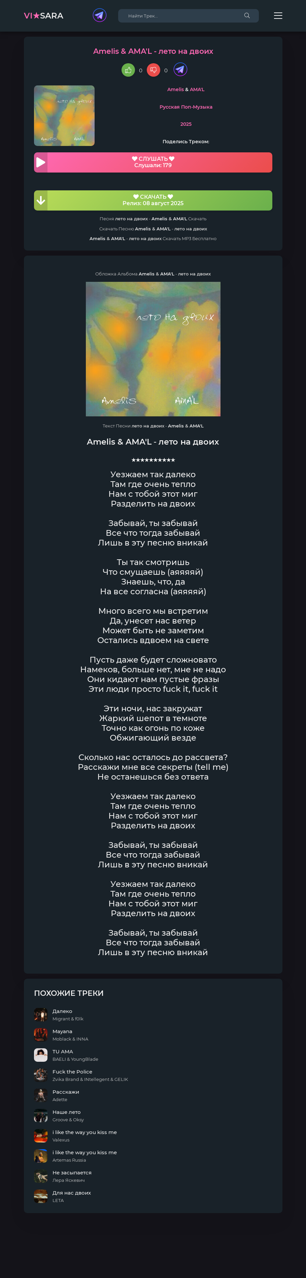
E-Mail (190, 1267)
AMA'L (197, 89)
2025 (186, 124)
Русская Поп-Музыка (186, 107)
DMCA (153, 1260)
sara (43, 16)
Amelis (175, 89)
